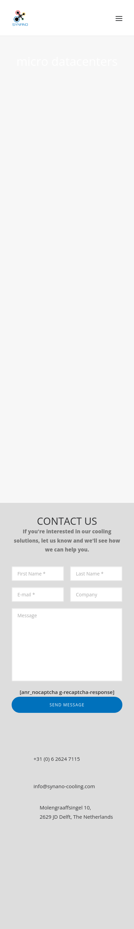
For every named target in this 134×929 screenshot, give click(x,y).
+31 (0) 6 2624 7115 (57, 758)
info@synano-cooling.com (64, 786)
